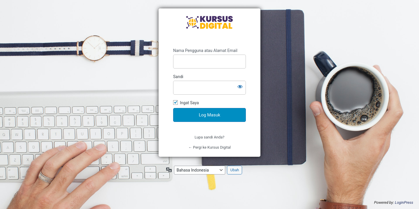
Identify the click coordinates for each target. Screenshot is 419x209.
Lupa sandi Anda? (209, 137)
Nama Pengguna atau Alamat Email (205, 50)
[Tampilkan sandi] (240, 86)
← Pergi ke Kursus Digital (209, 147)
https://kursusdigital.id (209, 28)
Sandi (178, 76)
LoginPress (404, 202)
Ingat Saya (189, 102)
